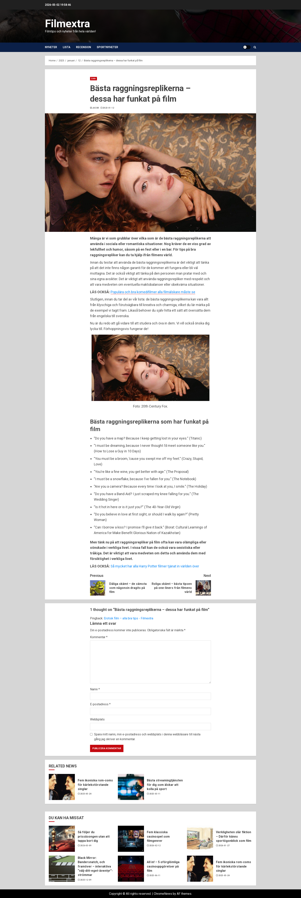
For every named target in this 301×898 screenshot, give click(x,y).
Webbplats (97, 719)
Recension (83, 47)
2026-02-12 (155, 845)
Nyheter (51, 47)
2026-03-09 (86, 845)
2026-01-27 (224, 845)
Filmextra (67, 23)
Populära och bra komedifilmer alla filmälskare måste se (153, 292)
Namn (95, 689)
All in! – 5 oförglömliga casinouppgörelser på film (163, 866)
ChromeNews (163, 894)
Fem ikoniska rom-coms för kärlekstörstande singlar (95, 785)
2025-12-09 (86, 880)
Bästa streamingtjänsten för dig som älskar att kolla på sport (165, 785)
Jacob (95, 108)
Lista (66, 47)
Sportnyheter (107, 47)
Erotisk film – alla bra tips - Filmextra (128, 618)
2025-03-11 (155, 794)
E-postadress (100, 704)
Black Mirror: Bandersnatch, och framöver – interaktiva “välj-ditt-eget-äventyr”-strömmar (95, 866)
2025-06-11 (155, 875)
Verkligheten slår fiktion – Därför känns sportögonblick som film (233, 836)
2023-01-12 (108, 108)
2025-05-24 (86, 794)
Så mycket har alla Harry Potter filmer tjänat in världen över (155, 566)
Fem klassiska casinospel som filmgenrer (158, 836)
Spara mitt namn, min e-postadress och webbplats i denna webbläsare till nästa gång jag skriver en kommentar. (147, 737)
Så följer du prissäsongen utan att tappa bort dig (94, 836)
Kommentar (99, 637)
